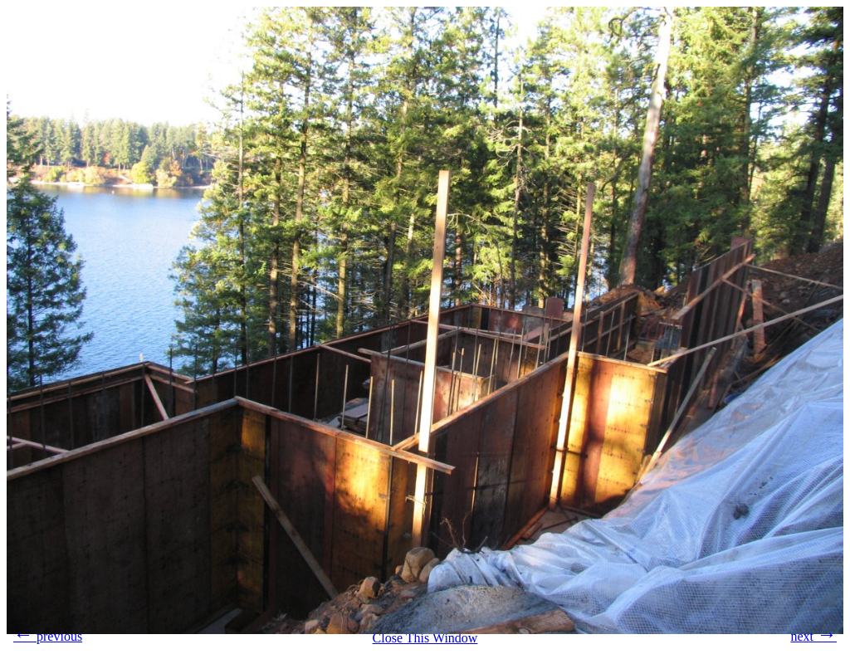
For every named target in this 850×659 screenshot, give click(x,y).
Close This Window (425, 638)
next (813, 634)
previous (47, 634)
